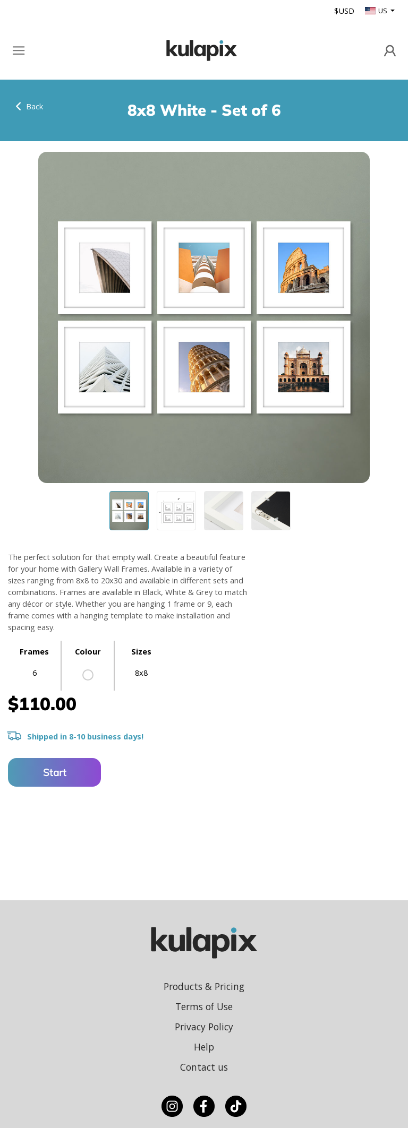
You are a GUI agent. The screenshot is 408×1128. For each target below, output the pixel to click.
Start (54, 772)
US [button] (377, 10)
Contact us (204, 1067)
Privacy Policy (204, 1026)
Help (204, 1046)
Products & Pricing (204, 986)
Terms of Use (204, 1006)
